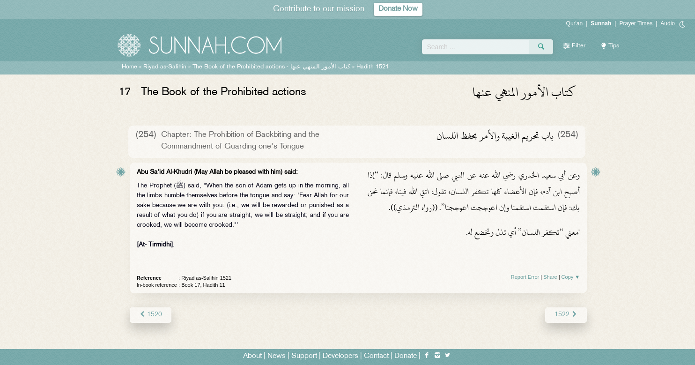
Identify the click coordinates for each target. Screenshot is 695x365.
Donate (405, 356)
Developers (340, 356)
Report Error (525, 277)
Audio (667, 23)
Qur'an (574, 23)
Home (129, 67)
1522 (566, 315)
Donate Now (398, 9)
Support (304, 356)
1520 (150, 315)
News (276, 356)
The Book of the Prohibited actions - (271, 67)
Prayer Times (635, 23)
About (252, 356)
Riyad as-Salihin (164, 67)
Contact (376, 356)
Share (550, 277)
